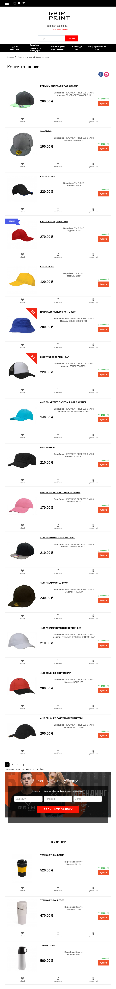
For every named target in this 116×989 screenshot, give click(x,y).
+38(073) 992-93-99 (57, 26)
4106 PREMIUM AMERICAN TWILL (57, 537)
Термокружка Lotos (52, 900)
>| (23, 764)
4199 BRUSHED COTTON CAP (55, 673)
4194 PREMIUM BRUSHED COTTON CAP (60, 628)
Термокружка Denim (52, 855)
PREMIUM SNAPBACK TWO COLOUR (59, 86)
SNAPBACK (46, 131)
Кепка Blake (47, 176)
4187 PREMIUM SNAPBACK (54, 583)
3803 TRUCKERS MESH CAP (54, 357)
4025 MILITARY (47, 447)
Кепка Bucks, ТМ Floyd (54, 221)
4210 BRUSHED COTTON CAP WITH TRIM (61, 718)
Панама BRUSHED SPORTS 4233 (57, 312)
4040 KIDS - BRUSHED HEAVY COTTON (60, 492)
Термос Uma (47, 945)
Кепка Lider (47, 266)
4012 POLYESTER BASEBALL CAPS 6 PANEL (63, 402)
